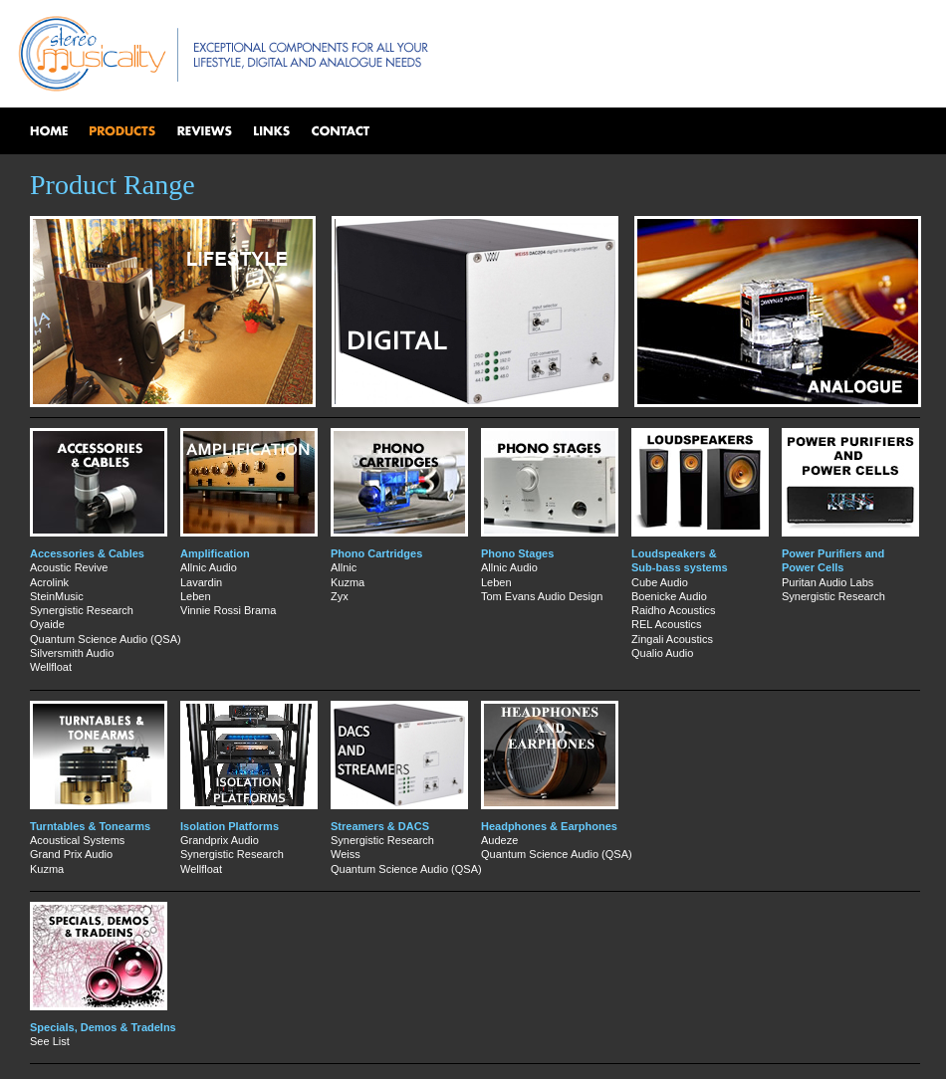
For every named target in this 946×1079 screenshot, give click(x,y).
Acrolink (49, 582)
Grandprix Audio (219, 840)
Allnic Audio (208, 567)
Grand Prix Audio (71, 854)
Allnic (343, 567)
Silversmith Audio (72, 653)
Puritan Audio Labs (827, 582)
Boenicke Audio (669, 596)
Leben (195, 596)
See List (50, 1041)
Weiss (345, 854)
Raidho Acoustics (673, 610)
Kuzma (347, 582)
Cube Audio (659, 582)
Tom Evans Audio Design (541, 596)
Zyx (340, 596)
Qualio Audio (662, 653)
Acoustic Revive (69, 567)
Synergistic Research (81, 610)
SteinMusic (57, 596)
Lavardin (201, 582)
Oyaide (47, 624)
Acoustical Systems (77, 840)
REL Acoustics (666, 624)
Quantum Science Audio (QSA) (105, 639)
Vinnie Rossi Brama (228, 610)
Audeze (499, 840)
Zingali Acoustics (672, 639)
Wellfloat (51, 667)
